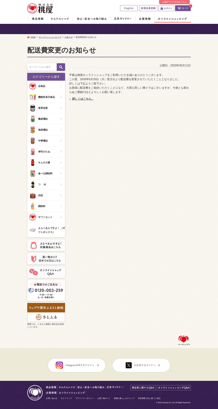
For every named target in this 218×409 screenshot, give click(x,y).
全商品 (37, 86)
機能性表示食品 (42, 97)
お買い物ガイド (104, 398)
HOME (33, 37)
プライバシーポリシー (84, 398)
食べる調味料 (40, 173)
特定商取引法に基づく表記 (149, 398)
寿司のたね (39, 151)
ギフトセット (40, 217)
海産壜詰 (38, 129)
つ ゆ (37, 184)
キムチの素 (39, 162)
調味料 (37, 206)
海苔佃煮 (38, 108)
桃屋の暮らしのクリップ (124, 398)
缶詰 (36, 195)
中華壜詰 (38, 140)
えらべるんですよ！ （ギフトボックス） (47, 230)
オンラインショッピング (50, 37)
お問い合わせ (51, 398)
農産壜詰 (38, 118)
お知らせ (69, 37)
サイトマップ (66, 398)
